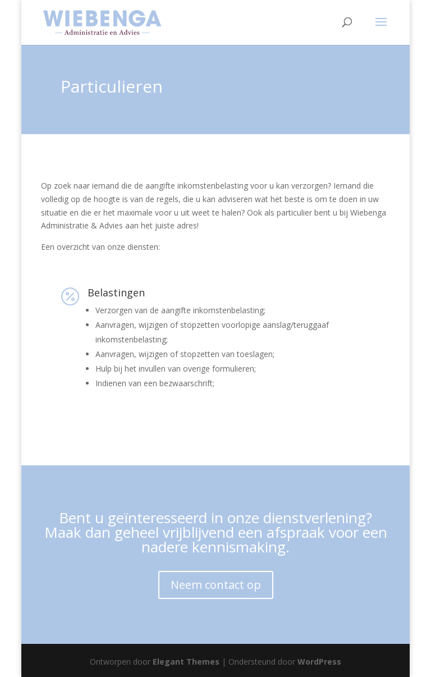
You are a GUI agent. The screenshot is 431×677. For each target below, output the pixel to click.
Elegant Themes (186, 661)
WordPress (319, 661)
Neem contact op (216, 584)
